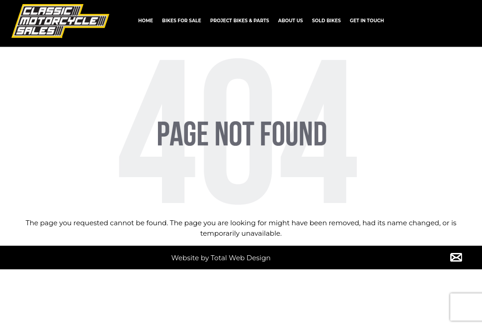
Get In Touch (367, 21)
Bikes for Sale (181, 21)
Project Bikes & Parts (239, 21)
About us (290, 21)
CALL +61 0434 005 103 (443, 20)
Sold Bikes (326, 21)
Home (145, 21)
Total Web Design (241, 257)
